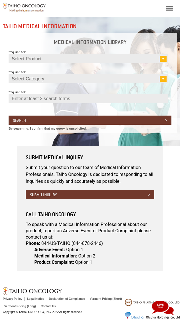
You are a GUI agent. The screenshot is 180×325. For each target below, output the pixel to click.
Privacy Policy (12, 298)
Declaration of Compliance (67, 298)
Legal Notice (35, 298)
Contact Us (48, 306)
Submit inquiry (43, 194)
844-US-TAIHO (72, 243)
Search (19, 120)
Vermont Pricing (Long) (20, 306)
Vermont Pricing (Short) (106, 298)
